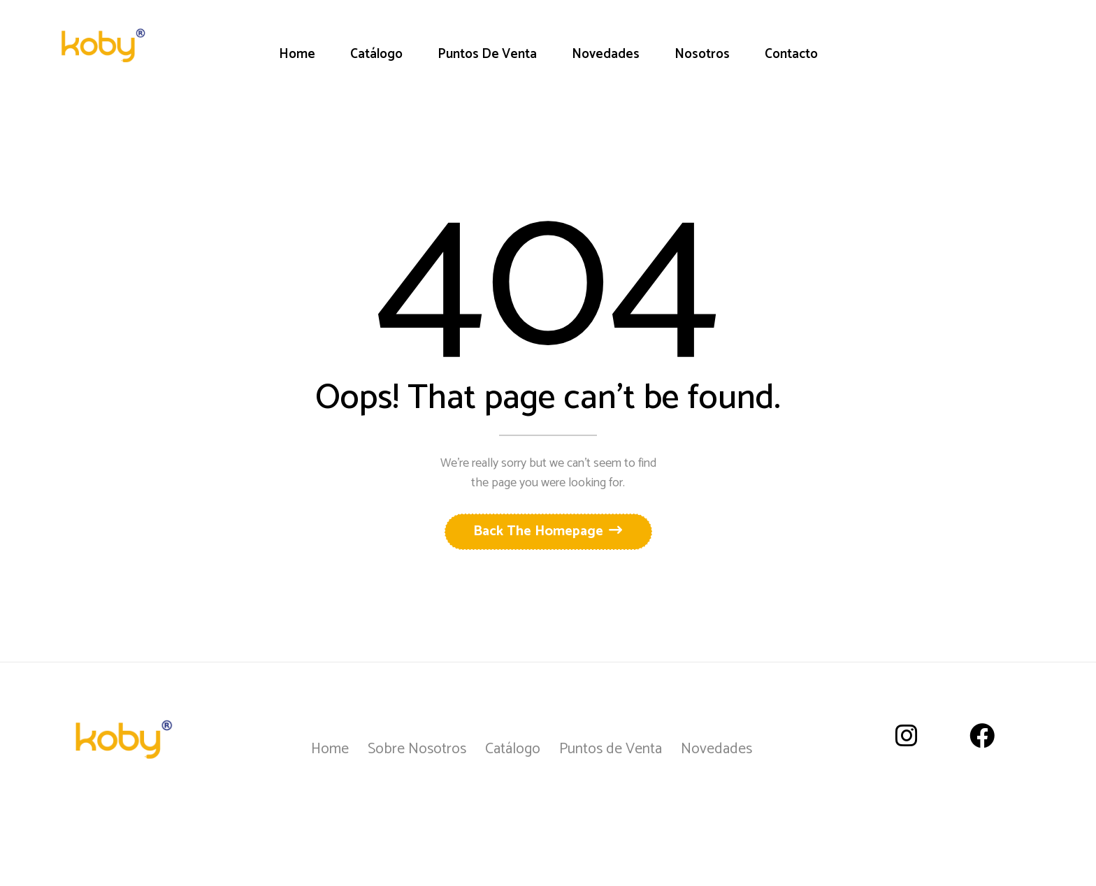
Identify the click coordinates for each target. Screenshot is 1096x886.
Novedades (716, 749)
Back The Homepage (540, 531)
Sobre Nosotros (417, 749)
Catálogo (512, 749)
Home (330, 749)
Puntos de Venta (610, 749)
